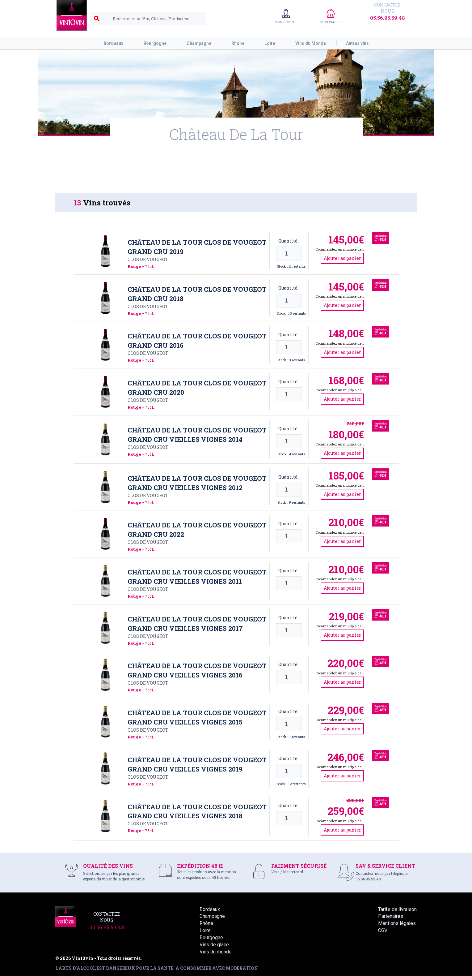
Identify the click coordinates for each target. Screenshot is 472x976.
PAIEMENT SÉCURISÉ (299, 865)
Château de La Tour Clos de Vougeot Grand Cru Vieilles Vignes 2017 (197, 624)
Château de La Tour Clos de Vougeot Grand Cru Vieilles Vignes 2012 (197, 483)
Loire (205, 930)
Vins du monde (216, 952)
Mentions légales (397, 923)
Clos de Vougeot (148, 259)
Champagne (212, 916)
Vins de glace (214, 945)
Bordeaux (210, 909)
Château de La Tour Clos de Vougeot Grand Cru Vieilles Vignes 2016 (197, 670)
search (96, 19)
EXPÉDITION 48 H (200, 865)
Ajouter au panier (342, 258)
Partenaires (390, 916)
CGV (382, 930)
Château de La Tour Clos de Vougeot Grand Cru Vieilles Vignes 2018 (197, 811)
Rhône (206, 923)
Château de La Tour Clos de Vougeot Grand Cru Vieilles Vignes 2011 (197, 577)
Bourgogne (211, 937)
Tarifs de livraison (397, 909)
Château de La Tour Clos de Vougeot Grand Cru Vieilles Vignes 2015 (197, 717)
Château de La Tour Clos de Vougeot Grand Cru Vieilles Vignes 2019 (197, 764)
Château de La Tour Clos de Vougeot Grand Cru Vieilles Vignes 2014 (197, 435)
